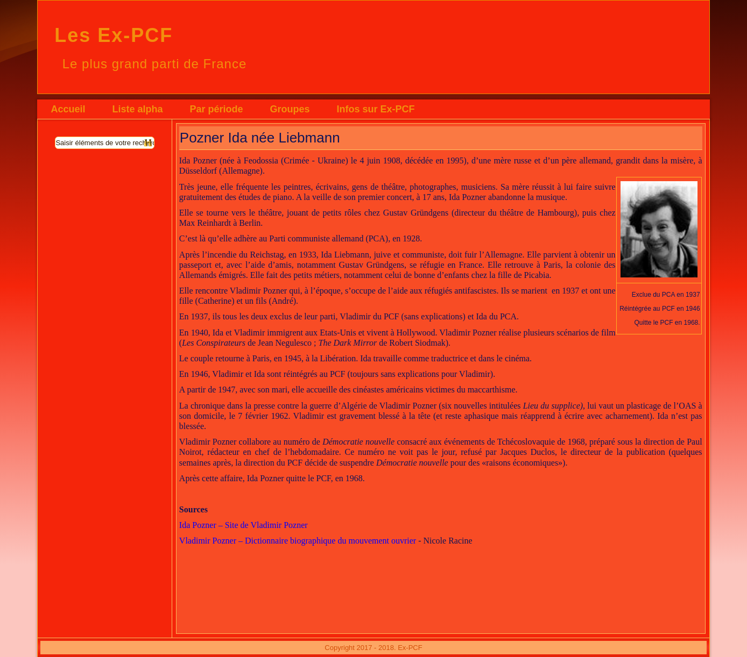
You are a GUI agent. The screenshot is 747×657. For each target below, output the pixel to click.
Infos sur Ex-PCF (375, 109)
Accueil (68, 109)
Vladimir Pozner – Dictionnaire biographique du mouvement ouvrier (297, 540)
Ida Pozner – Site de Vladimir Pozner (243, 525)
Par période (216, 109)
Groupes (289, 109)
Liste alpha (137, 109)
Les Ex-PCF (113, 35)
